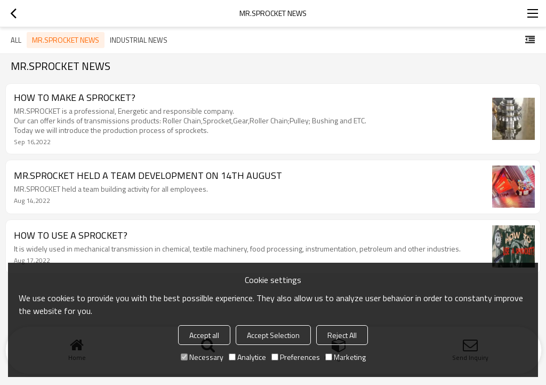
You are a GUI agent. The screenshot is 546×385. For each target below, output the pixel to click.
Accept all (204, 335)
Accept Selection (273, 335)
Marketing (345, 357)
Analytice (247, 357)
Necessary (202, 357)
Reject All (342, 335)
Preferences (295, 357)
